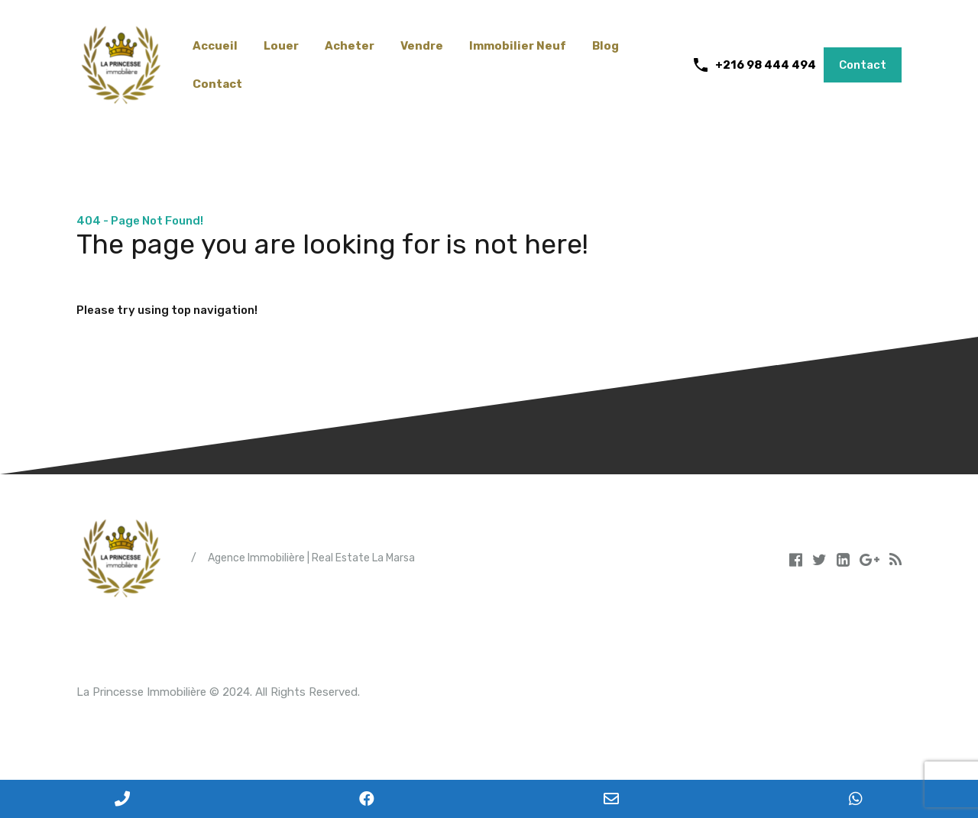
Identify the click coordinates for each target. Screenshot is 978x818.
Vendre (421, 46)
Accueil (215, 46)
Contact (217, 84)
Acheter (349, 46)
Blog (605, 46)
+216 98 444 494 (765, 65)
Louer (281, 46)
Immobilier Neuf (517, 46)
